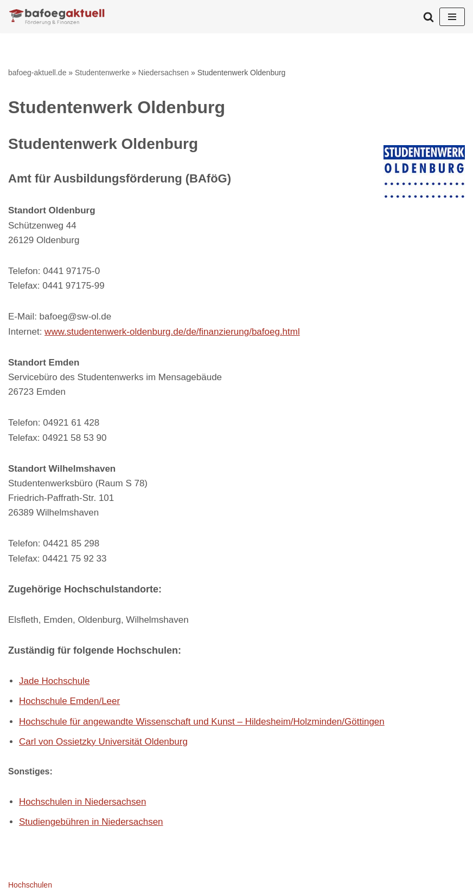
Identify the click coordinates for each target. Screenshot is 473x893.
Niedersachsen (163, 72)
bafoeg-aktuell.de (37, 72)
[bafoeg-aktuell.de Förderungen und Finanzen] (57, 16)
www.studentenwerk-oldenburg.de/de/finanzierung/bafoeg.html (172, 332)
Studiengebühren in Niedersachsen (91, 822)
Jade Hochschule (54, 681)
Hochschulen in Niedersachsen (82, 802)
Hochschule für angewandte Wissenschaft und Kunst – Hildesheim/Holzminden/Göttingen (202, 721)
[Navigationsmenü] (452, 17)
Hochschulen (30, 885)
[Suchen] (428, 16)
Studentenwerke (102, 72)
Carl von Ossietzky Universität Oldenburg (103, 741)
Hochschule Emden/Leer (69, 701)
